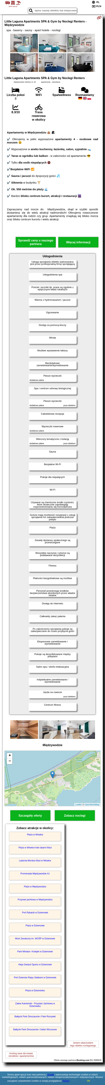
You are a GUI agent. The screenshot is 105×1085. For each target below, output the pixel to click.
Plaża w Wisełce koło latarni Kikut (35, 847)
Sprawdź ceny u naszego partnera (35, 242)
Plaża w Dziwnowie (35, 925)
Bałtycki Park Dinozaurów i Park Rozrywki (35, 1016)
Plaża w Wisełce (35, 834)
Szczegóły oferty (30, 815)
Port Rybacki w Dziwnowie (35, 912)
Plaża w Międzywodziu (35, 886)
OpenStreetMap (92, 804)
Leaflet (78, 804)
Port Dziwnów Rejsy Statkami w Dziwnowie (35, 977)
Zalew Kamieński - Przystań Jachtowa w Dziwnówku (35, 1004)
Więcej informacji (78, 242)
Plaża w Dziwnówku (35, 990)
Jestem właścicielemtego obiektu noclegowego (83, 1044)
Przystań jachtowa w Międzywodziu (35, 899)
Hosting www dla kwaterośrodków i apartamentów (21, 1054)
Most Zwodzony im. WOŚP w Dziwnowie (35, 938)
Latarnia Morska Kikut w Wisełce (35, 860)
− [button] (10, 761)
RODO (66, 1081)
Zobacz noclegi (75, 815)
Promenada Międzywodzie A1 (35, 873)
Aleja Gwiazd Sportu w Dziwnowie (35, 964)
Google (50, 1074)
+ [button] (10, 756)
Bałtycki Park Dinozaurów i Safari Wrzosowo (35, 1029)
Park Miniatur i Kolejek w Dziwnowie (35, 951)
